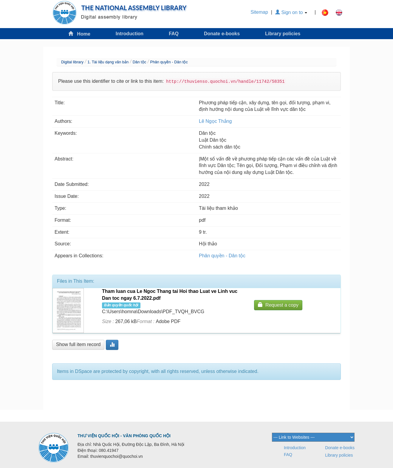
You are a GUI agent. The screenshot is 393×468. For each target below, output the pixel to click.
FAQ (174, 33)
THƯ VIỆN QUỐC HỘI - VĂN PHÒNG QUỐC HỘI (124, 435)
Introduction (129, 33)
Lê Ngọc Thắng (215, 121)
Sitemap (259, 12)
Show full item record (78, 344)
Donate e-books (222, 33)
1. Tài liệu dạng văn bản (108, 62)
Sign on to (291, 12)
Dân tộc (139, 62)
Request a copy (278, 305)
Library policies (282, 33)
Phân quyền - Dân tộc (169, 62)
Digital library (72, 62)
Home (79, 33)
